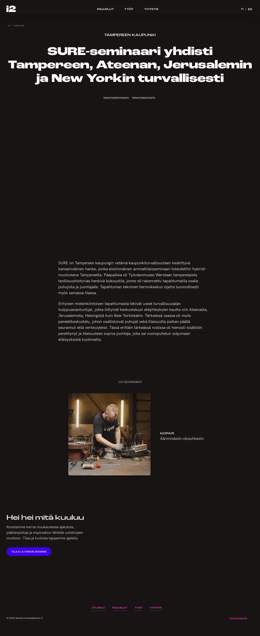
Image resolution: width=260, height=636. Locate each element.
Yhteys (151, 9)
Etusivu (98, 607)
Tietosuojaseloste (238, 618)
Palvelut (105, 9)
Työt (129, 9)
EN (250, 9)
